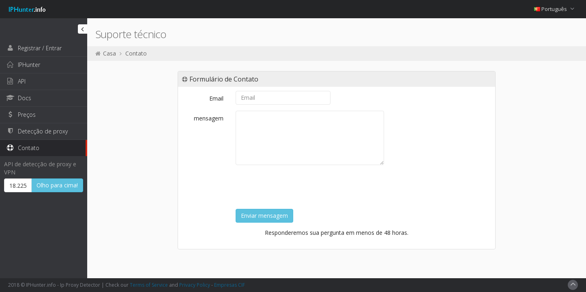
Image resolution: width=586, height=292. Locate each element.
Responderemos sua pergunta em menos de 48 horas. (336, 232)
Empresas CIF (229, 284)
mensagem (208, 118)
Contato (136, 53)
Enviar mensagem (264, 215)
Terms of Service (149, 284)
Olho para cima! (57, 185)
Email (216, 98)
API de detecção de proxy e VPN (40, 168)
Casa (109, 53)
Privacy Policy (194, 284)
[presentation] (297, 187)
